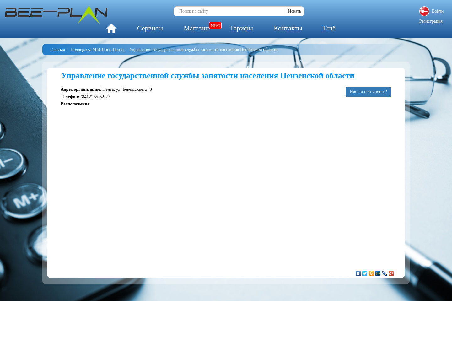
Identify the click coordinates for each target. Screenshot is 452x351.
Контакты (288, 28)
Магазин (196, 28)
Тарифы (241, 28)
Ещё (329, 28)
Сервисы (150, 28)
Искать (294, 11)
